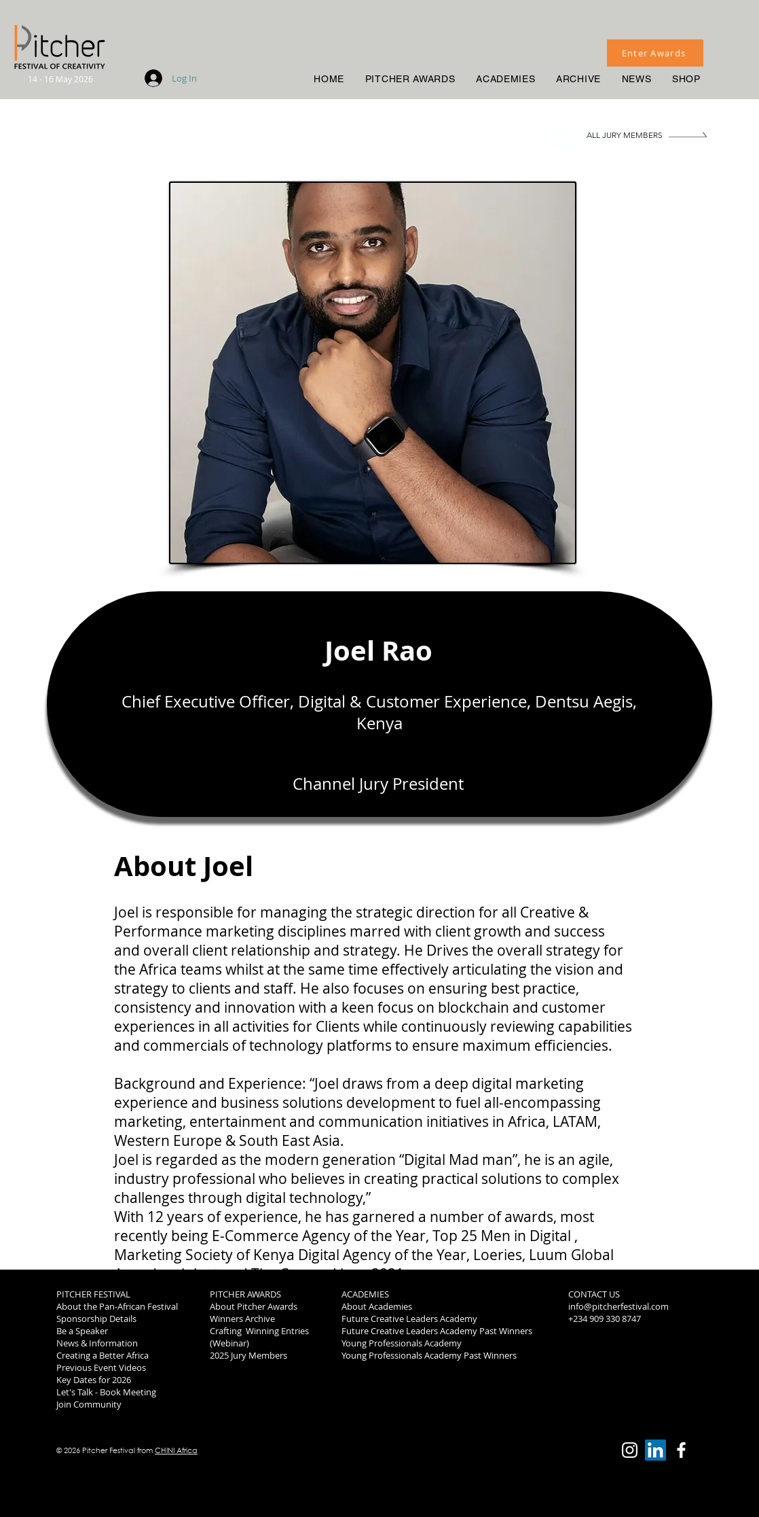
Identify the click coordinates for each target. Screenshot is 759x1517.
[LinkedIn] (655, 1450)
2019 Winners (595, 1355)
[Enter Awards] (655, 53)
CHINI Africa (176, 1450)
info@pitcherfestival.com (618, 1306)
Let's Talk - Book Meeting (106, 1392)
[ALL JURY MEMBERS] (630, 134)
